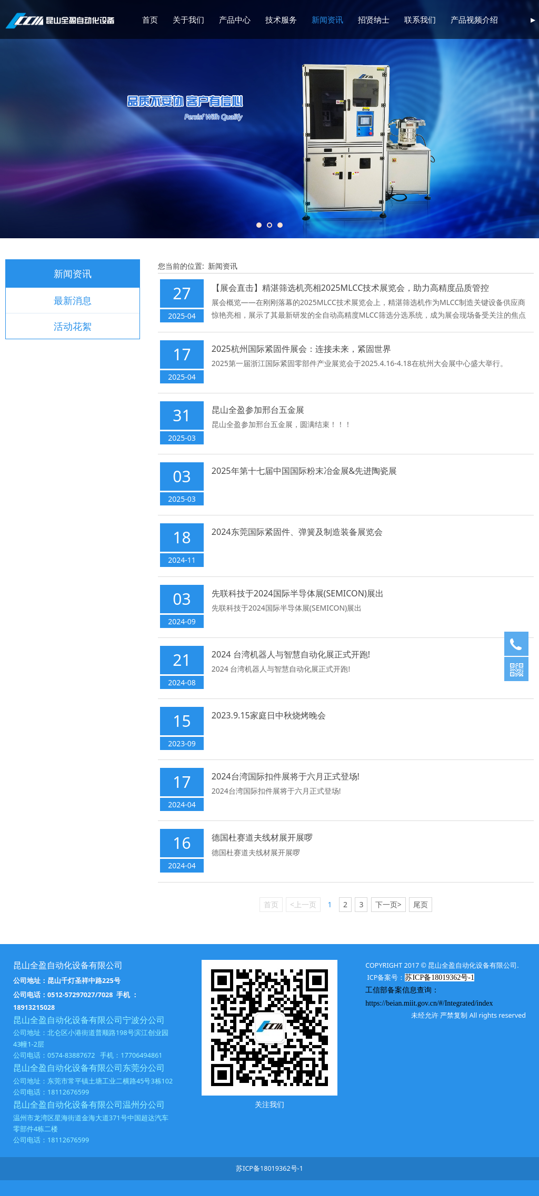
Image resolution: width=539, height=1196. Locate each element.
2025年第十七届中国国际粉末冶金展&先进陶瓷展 (304, 471)
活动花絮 (73, 326)
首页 (150, 19)
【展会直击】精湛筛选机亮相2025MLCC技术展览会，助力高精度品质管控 (351, 287)
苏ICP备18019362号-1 (269, 1168)
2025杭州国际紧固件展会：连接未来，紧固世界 (301, 348)
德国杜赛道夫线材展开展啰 (262, 837)
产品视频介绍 (474, 19)
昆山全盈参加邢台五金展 (258, 409)
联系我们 (420, 19)
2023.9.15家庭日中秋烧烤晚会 (269, 715)
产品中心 (235, 19)
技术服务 (281, 19)
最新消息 (73, 300)
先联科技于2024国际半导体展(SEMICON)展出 (298, 593)
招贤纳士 (374, 19)
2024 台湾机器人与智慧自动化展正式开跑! (291, 654)
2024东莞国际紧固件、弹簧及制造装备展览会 (297, 532)
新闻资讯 (327, 19)
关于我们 (188, 19)
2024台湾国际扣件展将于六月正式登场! (286, 776)
